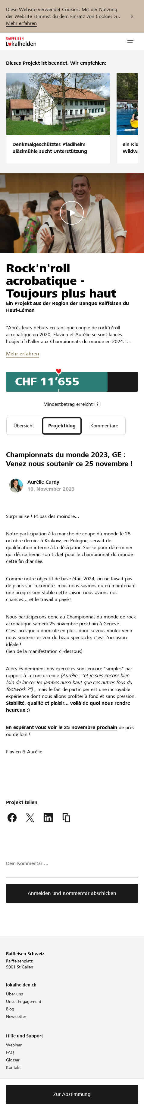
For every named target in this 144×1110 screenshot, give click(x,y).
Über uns (14, 994)
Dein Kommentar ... (27, 863)
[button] (130, 41)
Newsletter (16, 1016)
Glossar (13, 1060)
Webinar (14, 1045)
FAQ (10, 1052)
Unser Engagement (23, 1001)
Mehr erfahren (21, 23)
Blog (10, 1009)
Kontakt (13, 1067)
